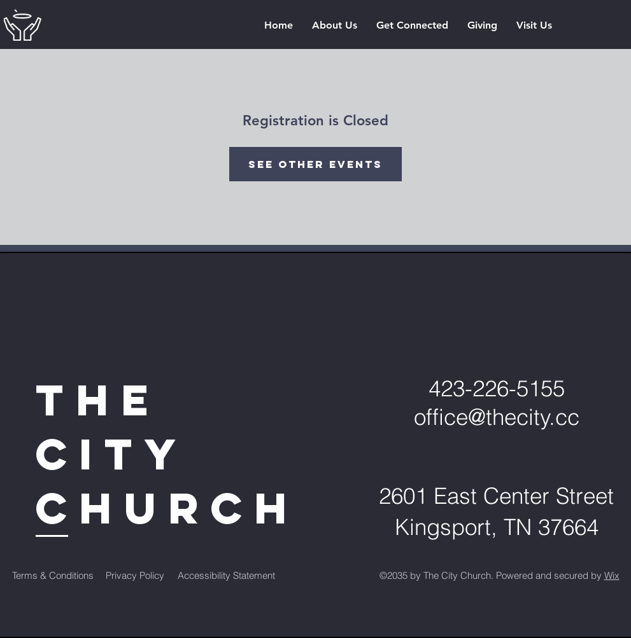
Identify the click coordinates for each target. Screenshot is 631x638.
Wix (612, 575)
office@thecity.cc (496, 417)
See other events (315, 164)
